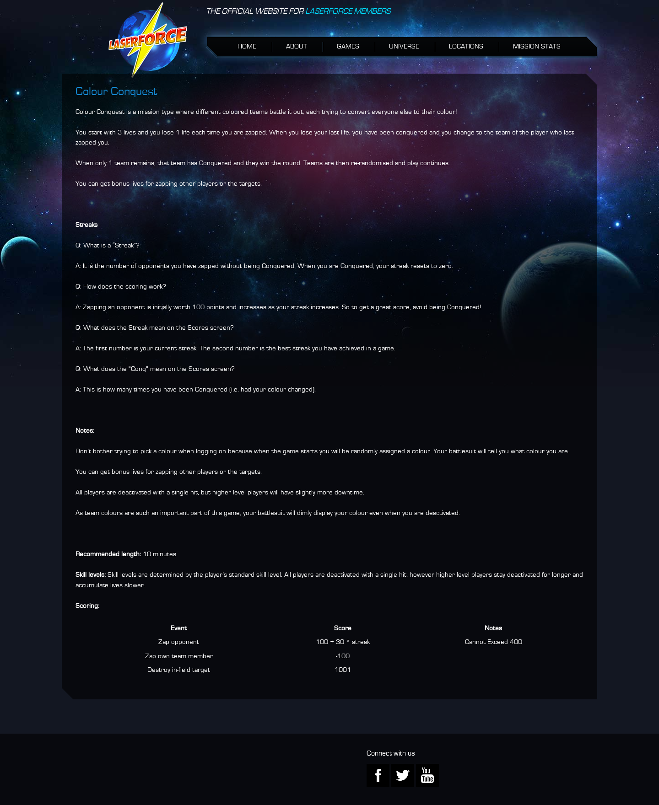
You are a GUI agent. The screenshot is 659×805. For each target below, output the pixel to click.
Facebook (378, 775)
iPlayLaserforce (148, 40)
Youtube (427, 775)
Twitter (402, 775)
